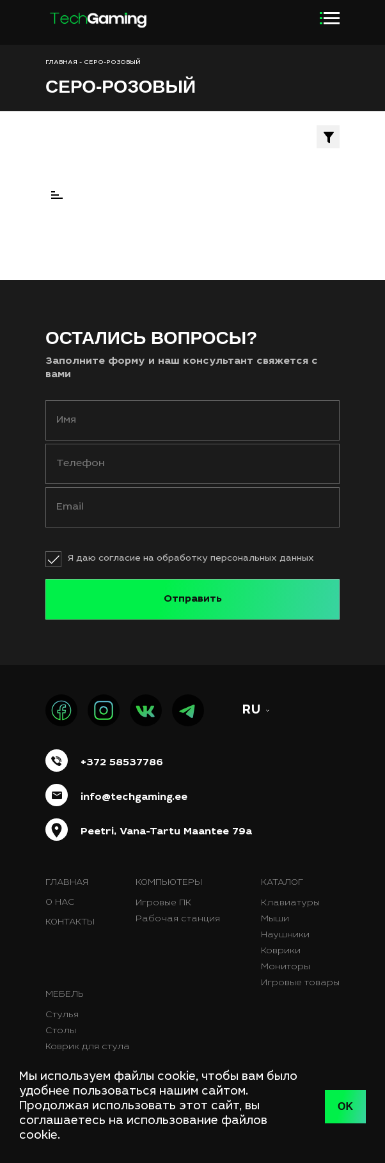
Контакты (70, 922)
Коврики (281, 951)
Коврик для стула (87, 1047)
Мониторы (285, 967)
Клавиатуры (290, 903)
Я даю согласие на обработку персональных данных (191, 558)
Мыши (275, 919)
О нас (60, 902)
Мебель (64, 994)
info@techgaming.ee (134, 797)
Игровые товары (300, 983)
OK (345, 1106)
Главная (66, 882)
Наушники (285, 935)
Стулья (62, 1015)
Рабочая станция (178, 919)
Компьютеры (169, 882)
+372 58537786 (122, 763)
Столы (60, 1031)
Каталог (282, 882)
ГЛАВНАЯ (61, 62)
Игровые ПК (163, 903)
